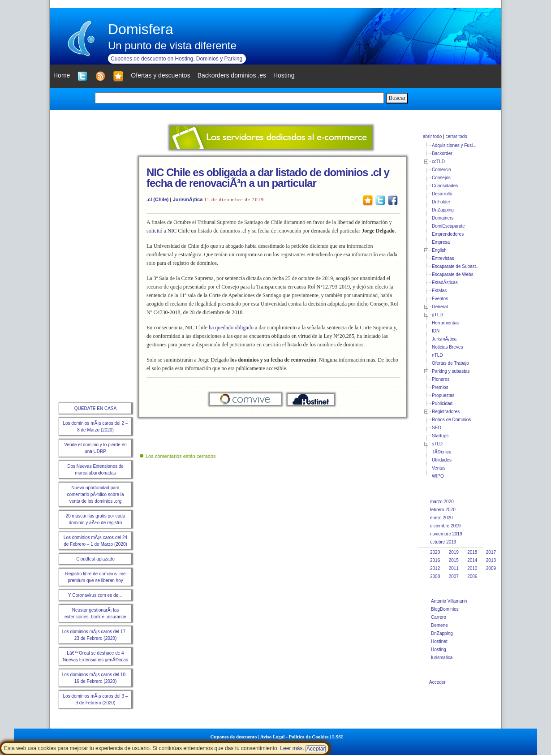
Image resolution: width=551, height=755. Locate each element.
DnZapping (443, 209)
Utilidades (442, 459)
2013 (491, 560)
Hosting (438, 649)
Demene (439, 625)
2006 (472, 576)
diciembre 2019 (445, 525)
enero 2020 (441, 517)
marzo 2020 (442, 501)
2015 (454, 560)
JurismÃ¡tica (188, 199)
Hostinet (439, 641)
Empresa (441, 242)
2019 (454, 552)
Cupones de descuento (234, 736)
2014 (472, 560)
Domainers (442, 218)
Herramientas (445, 322)
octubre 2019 (443, 541)
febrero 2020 (443, 509)
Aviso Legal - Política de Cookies (294, 736)
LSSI (337, 736)
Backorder (442, 153)
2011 (454, 568)
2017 (491, 552)
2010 (472, 568)
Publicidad (442, 403)
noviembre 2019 (446, 533)
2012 (435, 568)
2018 (472, 552)
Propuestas (443, 395)
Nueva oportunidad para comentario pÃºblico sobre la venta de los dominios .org (95, 494)
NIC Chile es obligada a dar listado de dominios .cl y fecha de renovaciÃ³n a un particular (267, 177)
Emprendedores (448, 234)
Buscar (397, 98)
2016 (435, 560)
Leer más (291, 748)
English (439, 250)
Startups (440, 435)
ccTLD (438, 161)
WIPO (438, 476)
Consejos (441, 177)
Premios (440, 387)
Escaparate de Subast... (456, 266)
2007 (454, 576)
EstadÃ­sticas (445, 282)
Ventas (439, 468)
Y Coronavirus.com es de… (95, 595)
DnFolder (441, 201)
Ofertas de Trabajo (450, 363)
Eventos (440, 298)
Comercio (441, 169)
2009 (491, 568)
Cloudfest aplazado (95, 559)
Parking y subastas (451, 371)
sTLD (437, 443)
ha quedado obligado (231, 327)
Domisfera (140, 29)
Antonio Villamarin (449, 601)
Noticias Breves (447, 347)
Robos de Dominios (451, 419)
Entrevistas (443, 258)
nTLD (437, 355)
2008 (435, 576)
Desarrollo (442, 193)
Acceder (437, 682)
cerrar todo (456, 136)
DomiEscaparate (448, 226)
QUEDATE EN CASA (95, 408)
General (440, 306)
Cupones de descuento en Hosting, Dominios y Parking (176, 59)
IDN (435, 330)
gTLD (437, 314)
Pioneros (440, 379)
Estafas (439, 290)
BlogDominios (445, 609)
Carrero (438, 617)
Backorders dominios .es (232, 75)
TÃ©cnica (442, 451)
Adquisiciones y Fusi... (454, 145)
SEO (436, 427)
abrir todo (432, 136)
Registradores (446, 411)
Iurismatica (441, 657)
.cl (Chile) (157, 199)
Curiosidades (445, 185)
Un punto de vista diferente (172, 45)
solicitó (154, 231)
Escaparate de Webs (453, 274)
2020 (435, 552)
